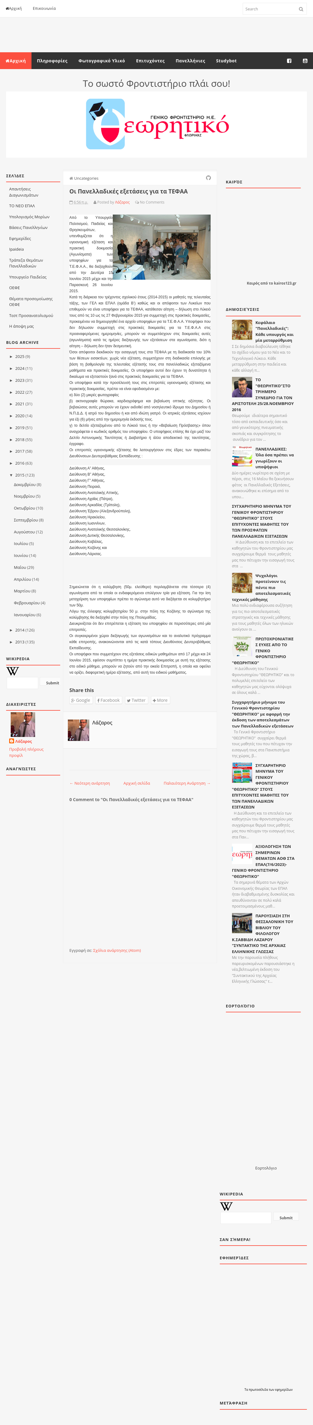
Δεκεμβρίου (25, 484)
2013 (19, 642)
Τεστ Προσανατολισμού (31, 315)
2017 (19, 451)
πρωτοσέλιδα (259, 1389)
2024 (19, 368)
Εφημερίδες (20, 238)
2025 (19, 356)
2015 (19, 475)
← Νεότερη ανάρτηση (89, 783)
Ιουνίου (21, 555)
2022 (19, 392)
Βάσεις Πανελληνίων (28, 227)
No (142, 202)
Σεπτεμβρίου (26, 520)
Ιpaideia (16, 249)
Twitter (136, 700)
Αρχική (14, 8)
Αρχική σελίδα (136, 783)
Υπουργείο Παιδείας (27, 277)
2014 (19, 630)
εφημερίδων (284, 1389)
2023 (19, 380)
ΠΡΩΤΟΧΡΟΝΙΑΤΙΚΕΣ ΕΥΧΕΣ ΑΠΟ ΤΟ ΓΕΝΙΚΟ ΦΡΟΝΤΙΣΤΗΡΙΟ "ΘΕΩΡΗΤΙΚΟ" (263, 650)
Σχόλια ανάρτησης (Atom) (117, 950)
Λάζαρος (23, 741)
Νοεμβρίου (24, 496)
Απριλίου (22, 579)
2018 (19, 439)
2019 (19, 427)
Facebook (108, 700)
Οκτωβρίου (24, 508)
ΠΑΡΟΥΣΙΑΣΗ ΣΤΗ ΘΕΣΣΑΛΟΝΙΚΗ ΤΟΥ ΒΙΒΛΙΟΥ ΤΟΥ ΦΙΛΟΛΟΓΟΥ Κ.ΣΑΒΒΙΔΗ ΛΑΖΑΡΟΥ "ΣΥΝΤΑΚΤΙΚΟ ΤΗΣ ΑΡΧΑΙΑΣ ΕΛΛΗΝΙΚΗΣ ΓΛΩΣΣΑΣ (262, 933)
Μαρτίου (22, 591)
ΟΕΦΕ (14, 287)
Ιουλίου (21, 543)
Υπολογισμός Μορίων (29, 216)
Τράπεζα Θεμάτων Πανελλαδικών (26, 263)
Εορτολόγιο (266, 1168)
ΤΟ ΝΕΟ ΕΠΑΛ (22, 205)
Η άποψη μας (21, 326)
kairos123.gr (285, 283)
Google (80, 700)
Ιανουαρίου (24, 614)
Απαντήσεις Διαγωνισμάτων (23, 192)
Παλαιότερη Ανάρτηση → (187, 783)
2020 (19, 415)
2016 (19, 463)
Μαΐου (20, 567)
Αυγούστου (24, 532)
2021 (19, 404)
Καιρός (253, 283)
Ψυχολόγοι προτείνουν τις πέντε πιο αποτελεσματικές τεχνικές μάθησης (261, 587)
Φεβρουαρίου (27, 603)
